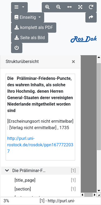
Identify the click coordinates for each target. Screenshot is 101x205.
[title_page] (25, 180)
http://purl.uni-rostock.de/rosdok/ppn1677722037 (40, 145)
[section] (23, 189)
